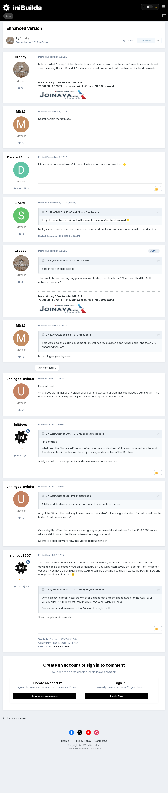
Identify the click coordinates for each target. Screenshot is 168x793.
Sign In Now (116, 695)
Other (44, 42)
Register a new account (45, 695)
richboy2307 (20, 555)
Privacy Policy (83, 740)
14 (26, 455)
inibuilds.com (61, 646)
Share (128, 40)
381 (21, 88)
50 (21, 410)
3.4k (17, 188)
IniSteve (20, 424)
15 (26, 188)
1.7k (17, 586)
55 (26, 586)
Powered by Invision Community (84, 748)
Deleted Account (20, 157)
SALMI (20, 203)
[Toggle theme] (150, 7)
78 (21, 142)
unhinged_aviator (21, 379)
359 (17, 455)
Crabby (20, 57)
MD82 (20, 112)
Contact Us (100, 740)
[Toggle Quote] (43, 212)
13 (21, 234)
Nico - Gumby (86, 212)
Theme (66, 740)
